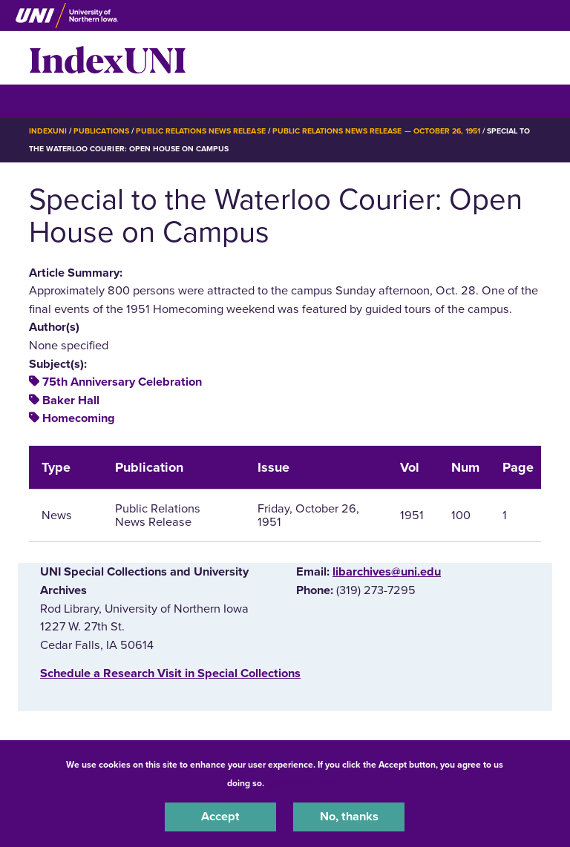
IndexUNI (107, 58)
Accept (220, 816)
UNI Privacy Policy (306, 783)
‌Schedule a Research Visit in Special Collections (170, 673)
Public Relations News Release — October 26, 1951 (376, 131)
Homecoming (78, 418)
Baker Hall (70, 400)
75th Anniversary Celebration (122, 382)
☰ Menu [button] (55, 100)
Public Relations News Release (201, 131)
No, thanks (349, 816)
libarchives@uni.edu (386, 571)
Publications (100, 131)
